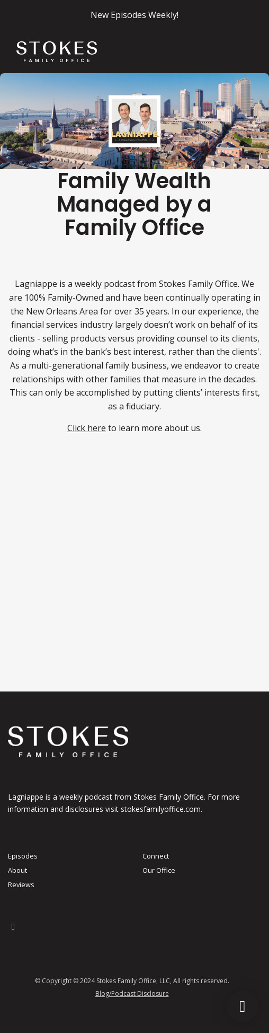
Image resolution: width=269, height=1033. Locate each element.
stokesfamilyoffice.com (161, 809)
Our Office (158, 870)
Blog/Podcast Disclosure (132, 993)
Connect (155, 856)
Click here (86, 428)
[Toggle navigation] (247, 52)
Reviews (21, 884)
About (17, 870)
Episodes (23, 856)
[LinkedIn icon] (13, 926)
